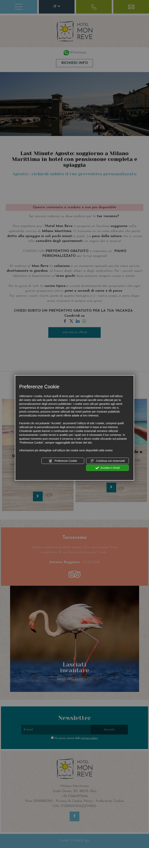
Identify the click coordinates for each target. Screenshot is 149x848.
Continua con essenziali (107, 461)
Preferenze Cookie (63, 461)
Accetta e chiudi (107, 468)
